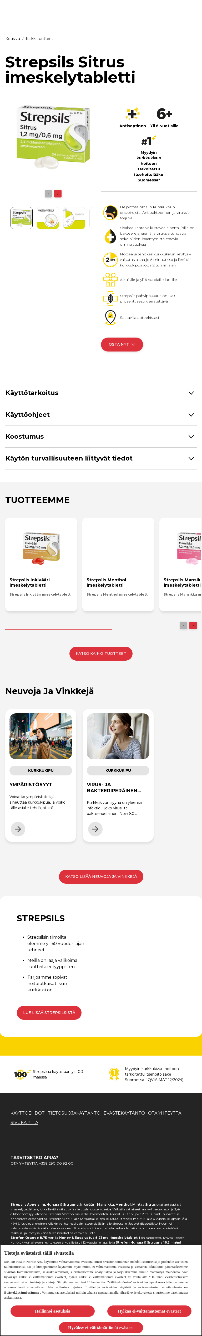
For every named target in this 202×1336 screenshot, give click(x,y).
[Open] (192, 8)
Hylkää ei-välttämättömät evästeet (149, 1311)
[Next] (58, 193)
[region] (101, 1290)
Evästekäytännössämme (21, 1292)
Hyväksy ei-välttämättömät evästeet (101, 1327)
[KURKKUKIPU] (138, 8)
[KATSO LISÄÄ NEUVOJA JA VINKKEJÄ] (101, 877)
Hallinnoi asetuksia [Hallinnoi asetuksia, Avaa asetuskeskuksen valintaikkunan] (52, 1311)
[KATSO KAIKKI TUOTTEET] (101, 654)
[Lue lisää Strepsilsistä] (49, 1013)
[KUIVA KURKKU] (97, 8)
